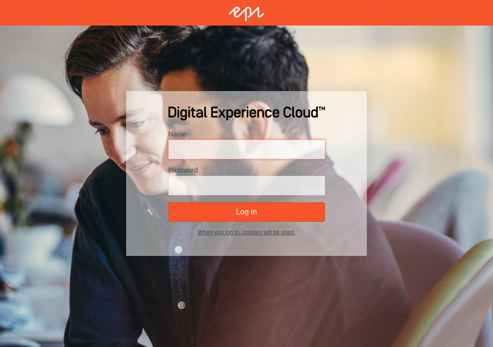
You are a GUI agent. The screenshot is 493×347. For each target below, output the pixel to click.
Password (183, 170)
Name (177, 134)
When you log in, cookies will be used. (247, 232)
